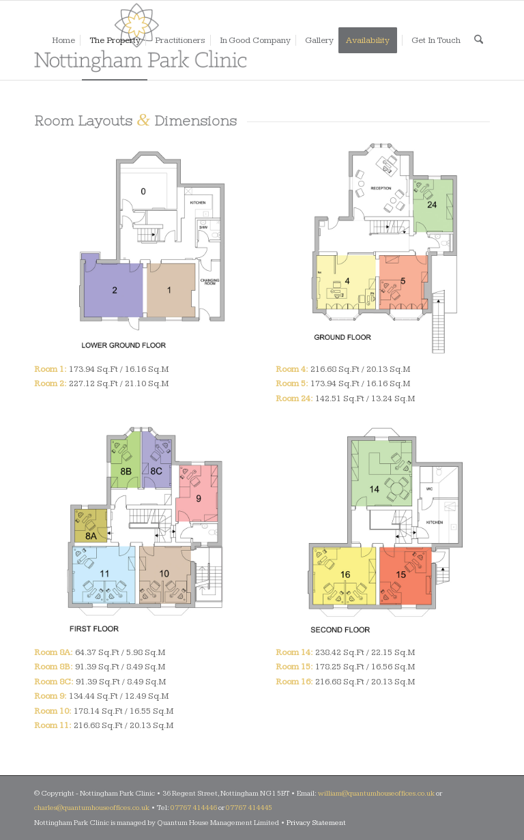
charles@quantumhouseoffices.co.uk (91, 807)
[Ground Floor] (383, 248)
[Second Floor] (383, 531)
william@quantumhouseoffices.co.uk (376, 793)
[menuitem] (63, 40)
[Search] (478, 40)
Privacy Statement (316, 822)
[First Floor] (141, 531)
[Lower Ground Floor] (141, 248)
